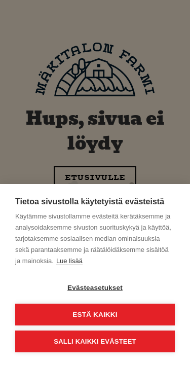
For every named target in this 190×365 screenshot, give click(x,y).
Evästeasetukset (95, 287)
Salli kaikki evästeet (95, 341)
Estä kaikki (94, 314)
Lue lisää (69, 261)
